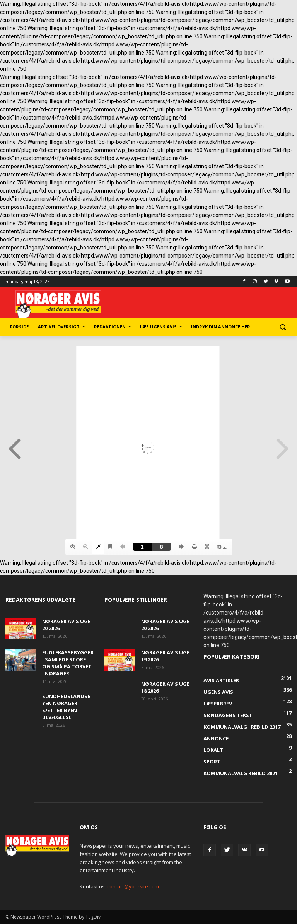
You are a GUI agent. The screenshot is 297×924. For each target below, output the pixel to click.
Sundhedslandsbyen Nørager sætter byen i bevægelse (66, 707)
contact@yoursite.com (133, 886)
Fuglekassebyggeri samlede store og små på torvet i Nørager (68, 663)
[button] (282, 327)
